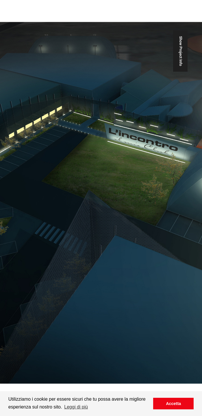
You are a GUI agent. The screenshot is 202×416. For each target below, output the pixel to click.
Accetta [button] (173, 403)
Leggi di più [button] (76, 406)
